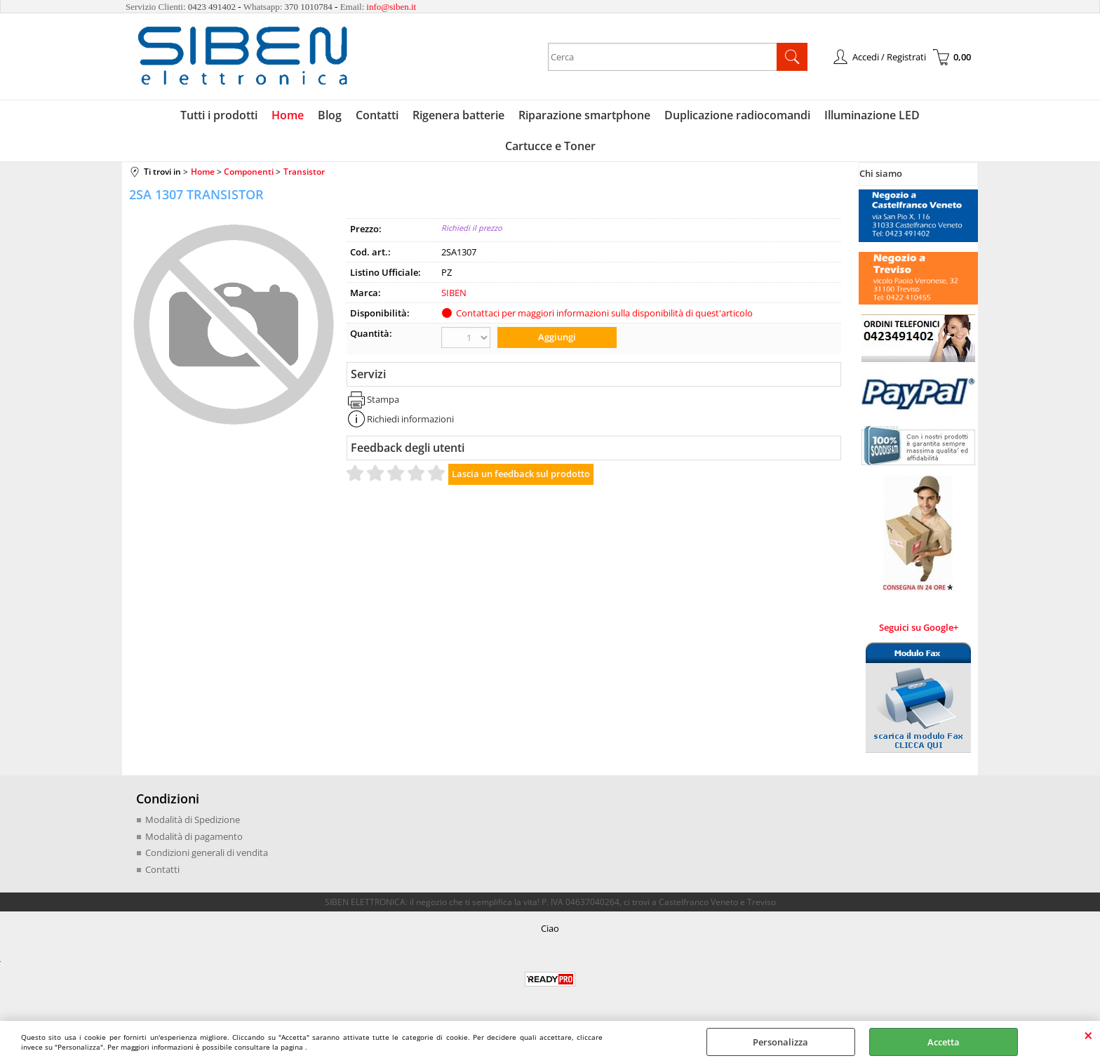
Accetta (943, 1042)
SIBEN (454, 292)
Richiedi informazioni (410, 419)
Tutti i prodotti (218, 115)
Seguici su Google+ (918, 627)
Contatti (377, 115)
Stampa (383, 399)
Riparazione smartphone (584, 115)
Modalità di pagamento (194, 836)
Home (287, 115)
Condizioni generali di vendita (206, 852)
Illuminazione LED (872, 115)
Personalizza (780, 1042)
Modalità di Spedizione (192, 819)
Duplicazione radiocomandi (737, 115)
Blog (330, 115)
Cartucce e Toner (550, 146)
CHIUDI (1088, 1035)
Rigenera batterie (458, 115)
